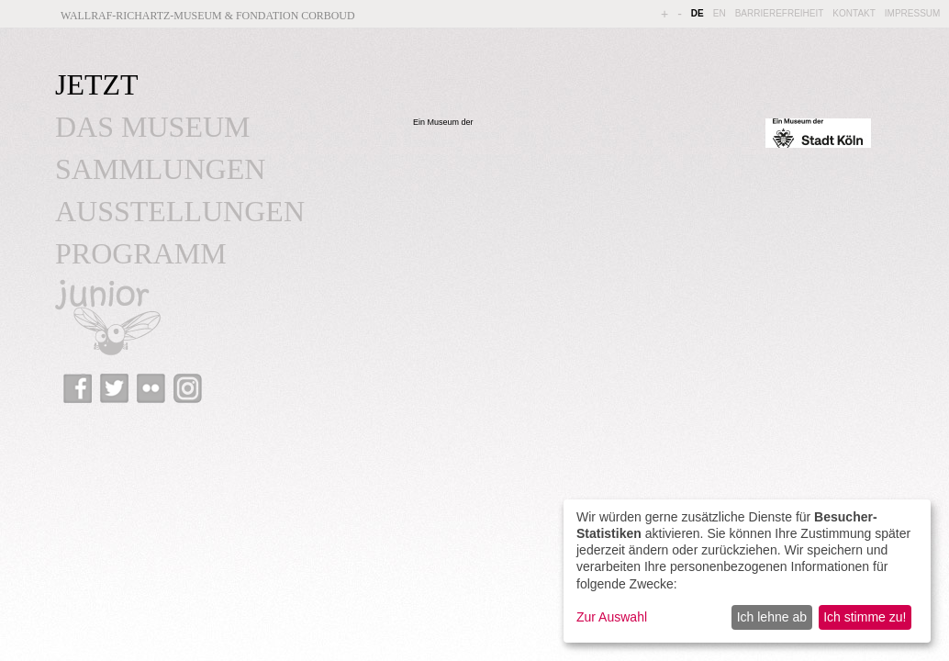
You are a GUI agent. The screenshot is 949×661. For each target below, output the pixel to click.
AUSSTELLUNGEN (180, 211)
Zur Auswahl (611, 617)
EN (719, 13)
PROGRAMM (141, 253)
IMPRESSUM (913, 13)
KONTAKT (853, 13)
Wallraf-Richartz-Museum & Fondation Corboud (208, 15)
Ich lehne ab (772, 617)
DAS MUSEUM (152, 126)
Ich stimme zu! (864, 617)
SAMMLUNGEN (160, 168)
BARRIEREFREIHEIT (779, 13)
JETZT (97, 84)
